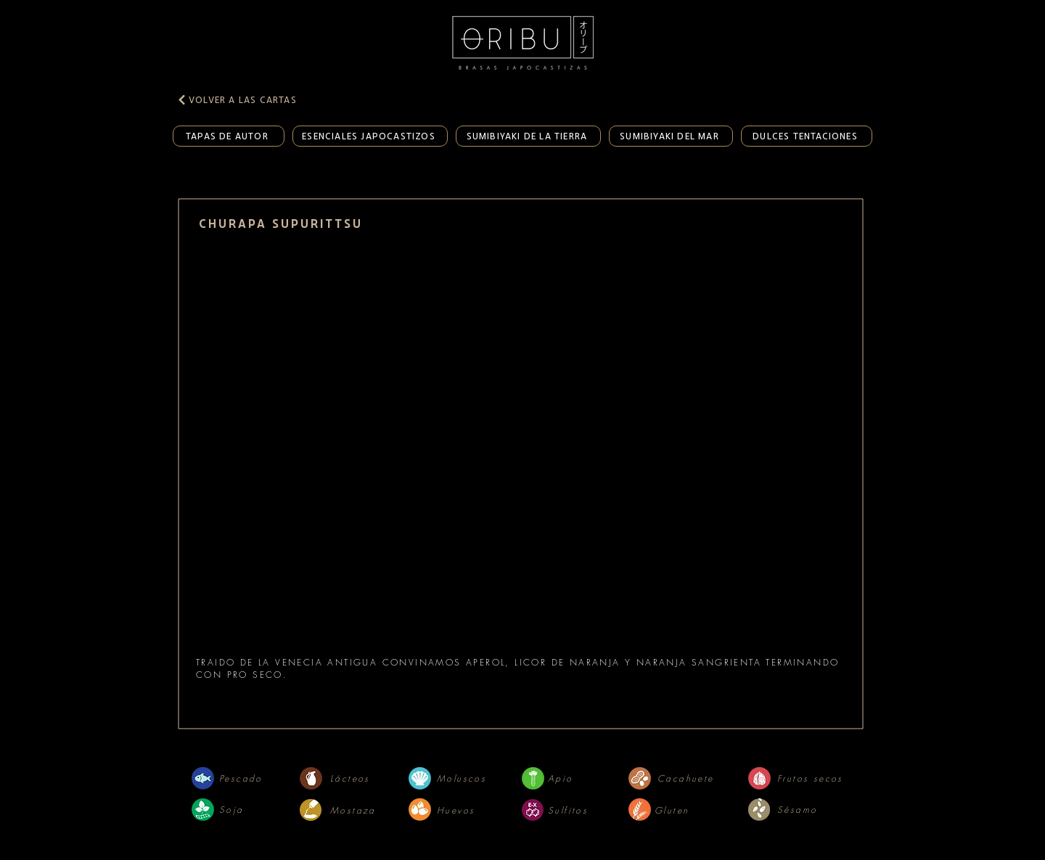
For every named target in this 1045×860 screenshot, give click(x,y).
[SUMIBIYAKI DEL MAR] (671, 136)
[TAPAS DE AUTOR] (228, 136)
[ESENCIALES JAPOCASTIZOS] (370, 136)
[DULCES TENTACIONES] (806, 136)
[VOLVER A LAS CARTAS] (245, 99)
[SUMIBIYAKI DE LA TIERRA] (528, 136)
